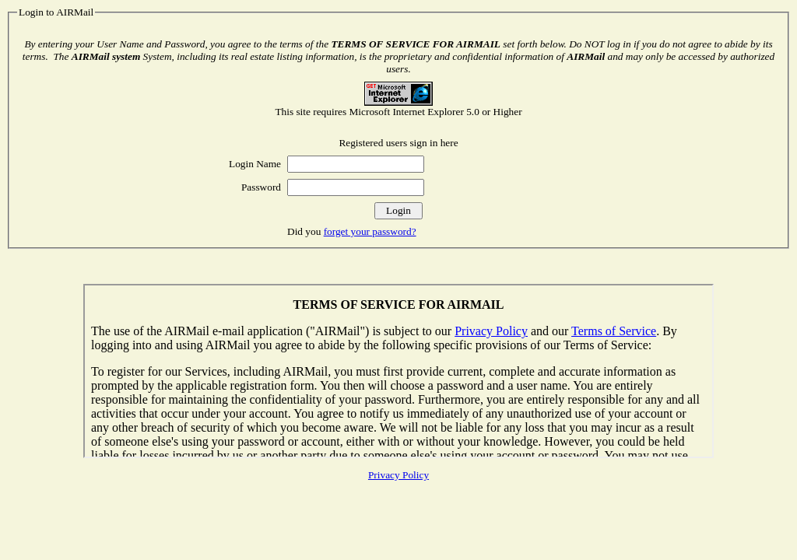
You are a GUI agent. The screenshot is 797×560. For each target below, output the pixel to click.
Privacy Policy (398, 475)
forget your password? (370, 231)
